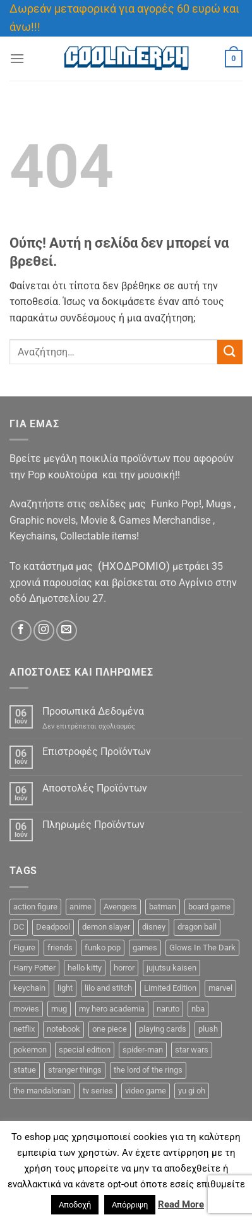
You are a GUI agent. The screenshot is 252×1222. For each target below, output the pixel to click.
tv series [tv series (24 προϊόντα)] (98, 1090)
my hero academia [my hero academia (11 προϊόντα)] (112, 1008)
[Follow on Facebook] (21, 630)
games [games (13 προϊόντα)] (145, 947)
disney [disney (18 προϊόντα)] (153, 926)
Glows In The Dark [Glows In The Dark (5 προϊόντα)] (202, 947)
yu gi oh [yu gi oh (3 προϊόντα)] (191, 1090)
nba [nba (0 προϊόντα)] (198, 1008)
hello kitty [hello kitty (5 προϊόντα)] (85, 967)
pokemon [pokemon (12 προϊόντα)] (30, 1049)
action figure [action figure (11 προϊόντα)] (35, 906)
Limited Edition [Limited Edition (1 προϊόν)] (170, 988)
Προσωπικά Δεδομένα (93, 711)
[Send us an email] (66, 630)
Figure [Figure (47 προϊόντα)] (24, 947)
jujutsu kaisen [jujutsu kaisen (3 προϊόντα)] (171, 967)
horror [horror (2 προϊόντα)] (124, 967)
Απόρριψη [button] (130, 1204)
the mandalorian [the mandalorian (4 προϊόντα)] (42, 1090)
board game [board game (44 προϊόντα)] (209, 906)
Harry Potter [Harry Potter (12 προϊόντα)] (34, 967)
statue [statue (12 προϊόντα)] (24, 1070)
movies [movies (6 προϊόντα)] (26, 1008)
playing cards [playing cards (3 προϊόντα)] (162, 1029)
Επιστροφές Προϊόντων (96, 752)
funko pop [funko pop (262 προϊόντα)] (103, 947)
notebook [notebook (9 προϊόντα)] (63, 1029)
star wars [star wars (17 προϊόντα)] (191, 1049)
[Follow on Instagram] (43, 630)
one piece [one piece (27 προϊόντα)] (109, 1029)
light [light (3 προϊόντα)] (65, 988)
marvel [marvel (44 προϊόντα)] (220, 988)
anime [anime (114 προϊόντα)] (80, 906)
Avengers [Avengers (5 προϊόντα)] (120, 906)
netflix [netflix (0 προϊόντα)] (24, 1029)
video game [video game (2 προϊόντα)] (145, 1090)
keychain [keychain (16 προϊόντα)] (29, 988)
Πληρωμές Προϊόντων (93, 825)
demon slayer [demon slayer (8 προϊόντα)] (106, 926)
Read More (181, 1204)
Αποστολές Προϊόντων (94, 788)
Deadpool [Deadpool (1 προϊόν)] (53, 926)
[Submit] (230, 352)
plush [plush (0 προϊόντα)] (208, 1029)
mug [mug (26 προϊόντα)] (59, 1008)
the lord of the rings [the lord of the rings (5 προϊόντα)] (148, 1070)
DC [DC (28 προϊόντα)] (18, 926)
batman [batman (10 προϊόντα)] (162, 906)
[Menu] (17, 58)
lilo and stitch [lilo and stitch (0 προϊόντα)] (108, 988)
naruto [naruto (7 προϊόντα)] (168, 1008)
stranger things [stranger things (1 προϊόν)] (75, 1070)
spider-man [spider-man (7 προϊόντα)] (143, 1049)
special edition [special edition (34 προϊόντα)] (85, 1049)
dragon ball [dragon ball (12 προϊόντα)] (197, 926)
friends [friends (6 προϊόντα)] (60, 947)
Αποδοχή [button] (75, 1204)
